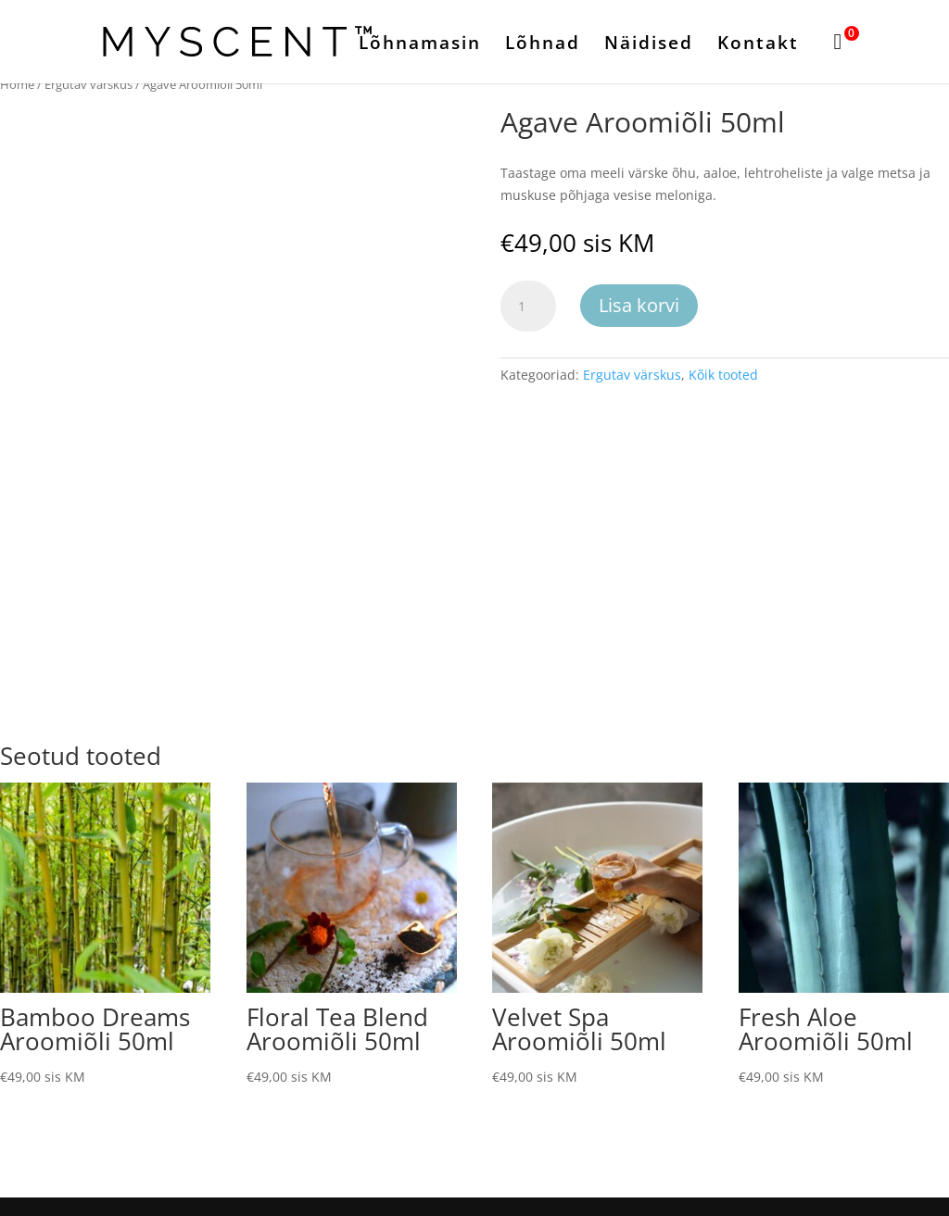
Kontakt (758, 45)
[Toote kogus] (528, 306)
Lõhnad (542, 45)
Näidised (648, 45)
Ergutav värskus (88, 84)
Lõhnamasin (420, 45)
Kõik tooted (723, 374)
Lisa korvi (639, 305)
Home (17, 84)
